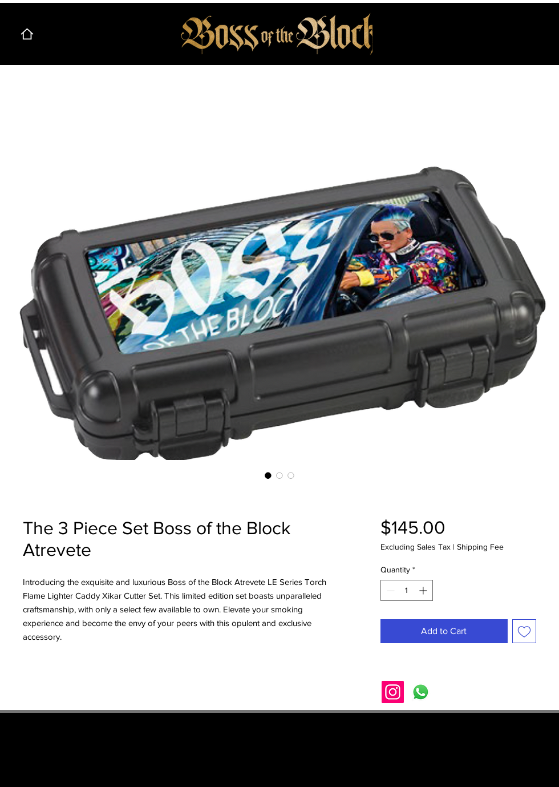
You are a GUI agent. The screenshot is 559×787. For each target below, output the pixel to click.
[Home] (26, 33)
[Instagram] (393, 692)
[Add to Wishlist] (524, 631)
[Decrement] (389, 590)
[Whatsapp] (421, 692)
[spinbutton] (406, 590)
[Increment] (424, 590)
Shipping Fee (480, 546)
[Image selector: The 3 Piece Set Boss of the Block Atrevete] (268, 475)
